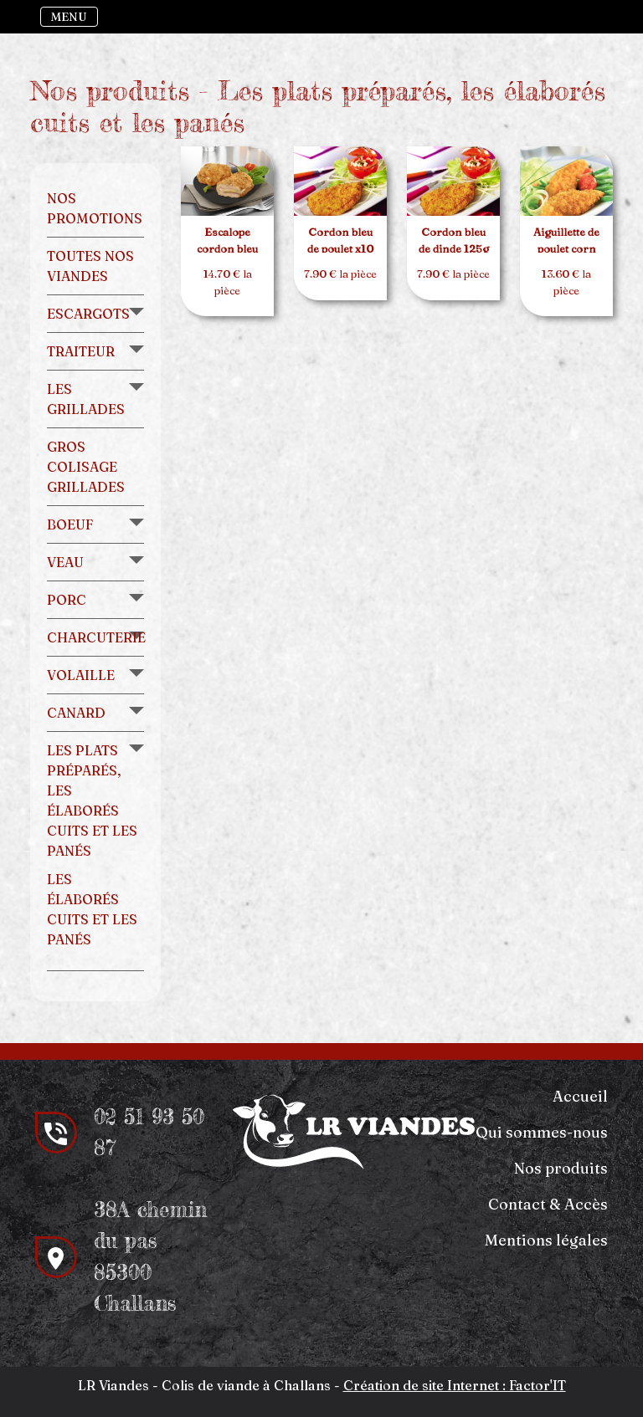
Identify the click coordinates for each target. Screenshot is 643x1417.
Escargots (88, 313)
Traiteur (81, 351)
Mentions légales (546, 1240)
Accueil (580, 1096)
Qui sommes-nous (542, 1132)
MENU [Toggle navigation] (69, 16)
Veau (65, 562)
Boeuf (70, 524)
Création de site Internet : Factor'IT (454, 1385)
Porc (66, 599)
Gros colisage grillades (86, 466)
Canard (76, 712)
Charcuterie (96, 637)
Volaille (81, 675)
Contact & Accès (548, 1204)
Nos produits (561, 1168)
